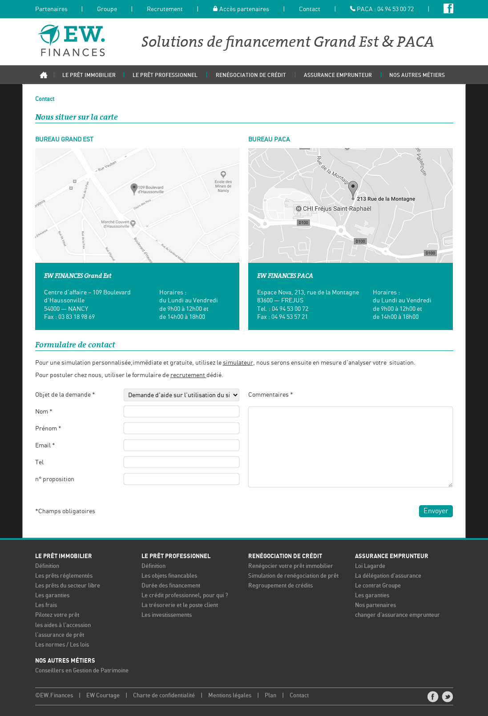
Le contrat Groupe (378, 585)
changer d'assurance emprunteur (397, 615)
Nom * (43, 411)
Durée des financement (170, 585)
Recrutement (165, 9)
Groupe (107, 9)
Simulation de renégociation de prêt (293, 575)
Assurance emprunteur (391, 555)
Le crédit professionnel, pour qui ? (184, 595)
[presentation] (173, 510)
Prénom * (48, 428)
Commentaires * (270, 394)
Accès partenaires (241, 9)
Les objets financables (169, 575)
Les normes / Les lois (62, 644)
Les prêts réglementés (64, 575)
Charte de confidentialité (164, 695)
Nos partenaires (375, 605)
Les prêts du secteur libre (67, 585)
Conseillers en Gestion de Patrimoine (82, 670)
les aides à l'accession (63, 625)
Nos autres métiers (65, 660)
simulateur (238, 362)
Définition (47, 565)
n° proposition (54, 479)
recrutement (188, 375)
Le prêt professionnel (175, 555)
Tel (39, 462)
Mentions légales (229, 695)
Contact (309, 9)
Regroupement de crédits (280, 585)
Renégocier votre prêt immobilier (290, 565)
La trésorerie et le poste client (179, 605)
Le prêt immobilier (63, 555)
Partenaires (51, 9)
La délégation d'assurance (388, 575)
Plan (270, 695)
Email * (45, 445)
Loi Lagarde (370, 565)
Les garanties (52, 595)
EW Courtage (103, 695)
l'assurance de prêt (59, 634)
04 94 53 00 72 (395, 9)
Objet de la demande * (65, 394)
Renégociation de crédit (285, 555)
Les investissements (166, 615)
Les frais (46, 605)
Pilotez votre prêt (57, 615)
